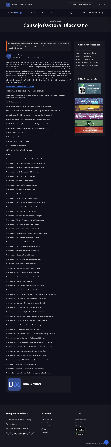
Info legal (44, 429)
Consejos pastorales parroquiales (87, 65)
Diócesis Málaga (18, 55)
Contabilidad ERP (46, 420)
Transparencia (55, 13)
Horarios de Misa (80, 420)
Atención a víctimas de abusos (80, 4)
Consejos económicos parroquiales (87, 62)
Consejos (58, 21)
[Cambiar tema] (96, 4)
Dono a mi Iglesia (69, 13)
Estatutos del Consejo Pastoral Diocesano (20, 86)
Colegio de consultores (83, 50)
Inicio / (52, 21)
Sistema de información (48, 426)
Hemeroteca (79, 423)
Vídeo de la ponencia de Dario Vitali (23, 4)
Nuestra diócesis (33, 13)
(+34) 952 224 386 (15, 424)
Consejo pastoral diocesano (85, 59)
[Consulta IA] (106, 442)
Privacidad (44, 432)
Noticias (44, 13)
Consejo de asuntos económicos (86, 53)
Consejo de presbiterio (83, 56)
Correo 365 (44, 423)
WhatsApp (78, 426)
